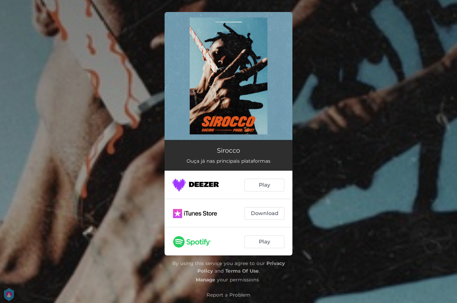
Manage (205, 280)
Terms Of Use (242, 271)
